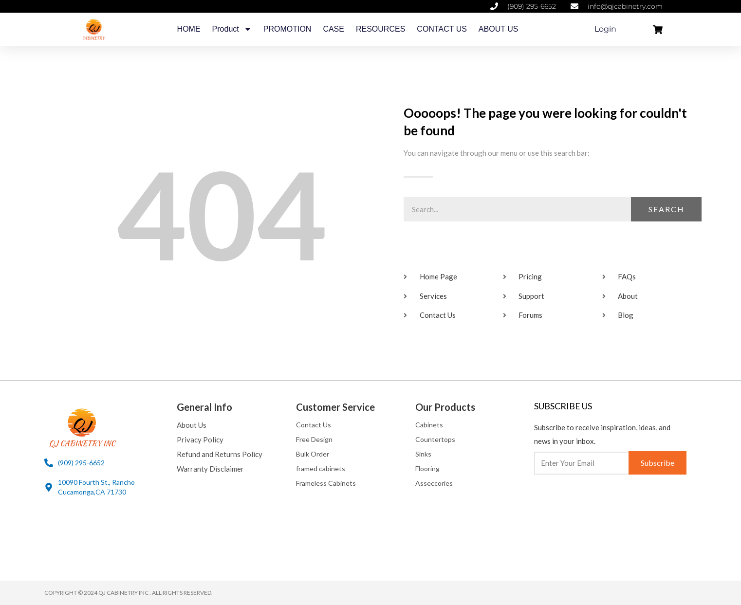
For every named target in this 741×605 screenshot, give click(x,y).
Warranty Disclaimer (210, 468)
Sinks (423, 454)
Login (605, 29)
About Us (191, 425)
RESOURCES (380, 29)
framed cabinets (320, 468)
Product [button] (232, 29)
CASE (333, 29)
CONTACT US (442, 29)
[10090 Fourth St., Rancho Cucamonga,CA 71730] (48, 487)
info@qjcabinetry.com (625, 6)
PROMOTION (287, 29)
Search (666, 209)
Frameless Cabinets (326, 483)
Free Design (314, 439)
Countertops (435, 439)
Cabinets (429, 425)
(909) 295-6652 (531, 6)
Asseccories (434, 483)
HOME (189, 29)
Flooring (427, 468)
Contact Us (313, 425)
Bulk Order (312, 454)
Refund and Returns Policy (219, 454)
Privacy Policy (200, 439)
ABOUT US (499, 29)
